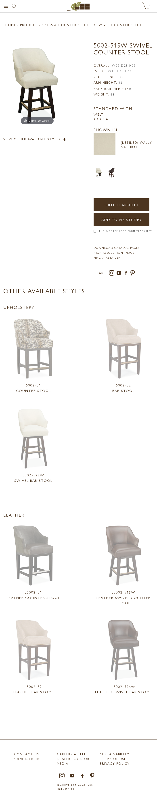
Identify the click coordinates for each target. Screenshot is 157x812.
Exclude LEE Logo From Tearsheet (125, 231)
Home (10, 25)
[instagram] (112, 273)
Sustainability (115, 754)
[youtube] (119, 273)
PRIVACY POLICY (115, 763)
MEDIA (62, 763)
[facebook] (126, 273)
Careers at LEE (71, 754)
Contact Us (26, 754)
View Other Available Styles (35, 139)
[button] (6, 6)
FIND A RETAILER (107, 257)
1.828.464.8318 (27, 758)
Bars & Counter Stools (68, 25)
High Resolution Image (114, 253)
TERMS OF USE (113, 758)
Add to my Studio (121, 219)
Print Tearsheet (121, 204)
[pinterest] (132, 273)
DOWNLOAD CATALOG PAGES (117, 248)
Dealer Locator (73, 758)
